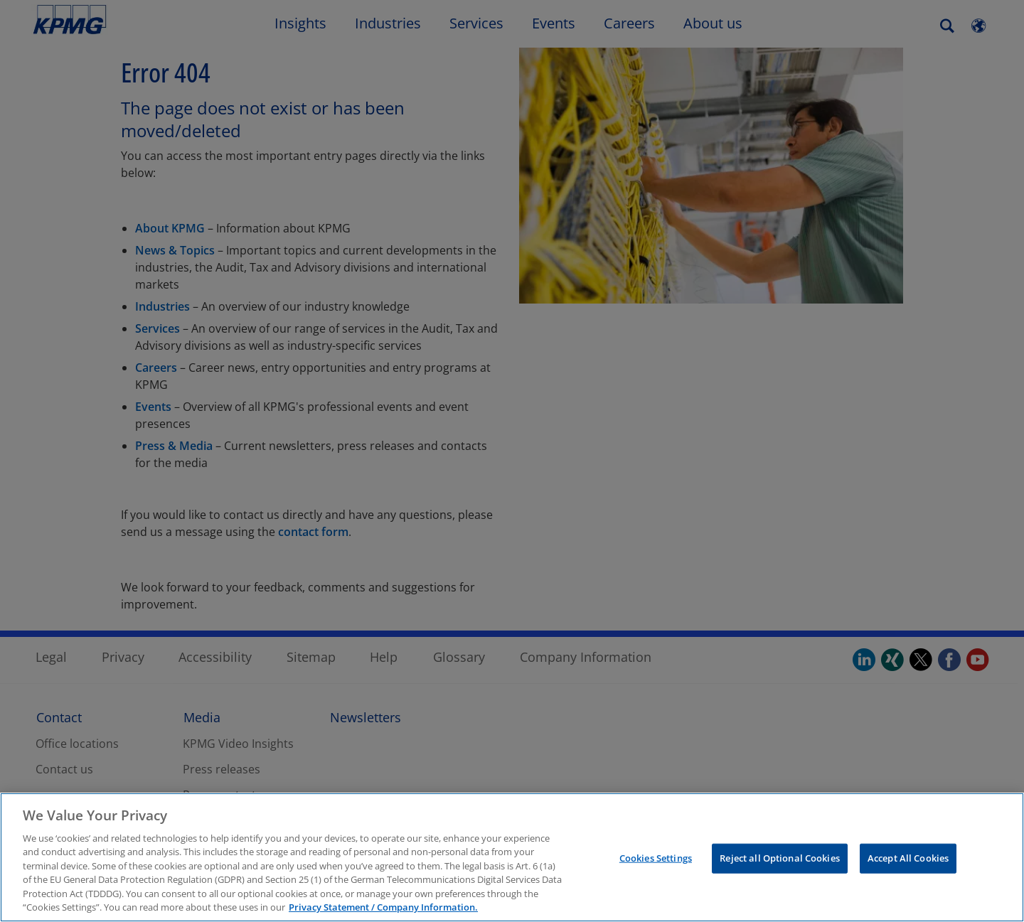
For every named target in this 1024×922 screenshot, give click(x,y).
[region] (512, 857)
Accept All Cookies (908, 858)
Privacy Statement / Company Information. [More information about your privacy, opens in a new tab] (383, 907)
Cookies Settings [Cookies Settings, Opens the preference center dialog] (655, 858)
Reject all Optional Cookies (780, 858)
